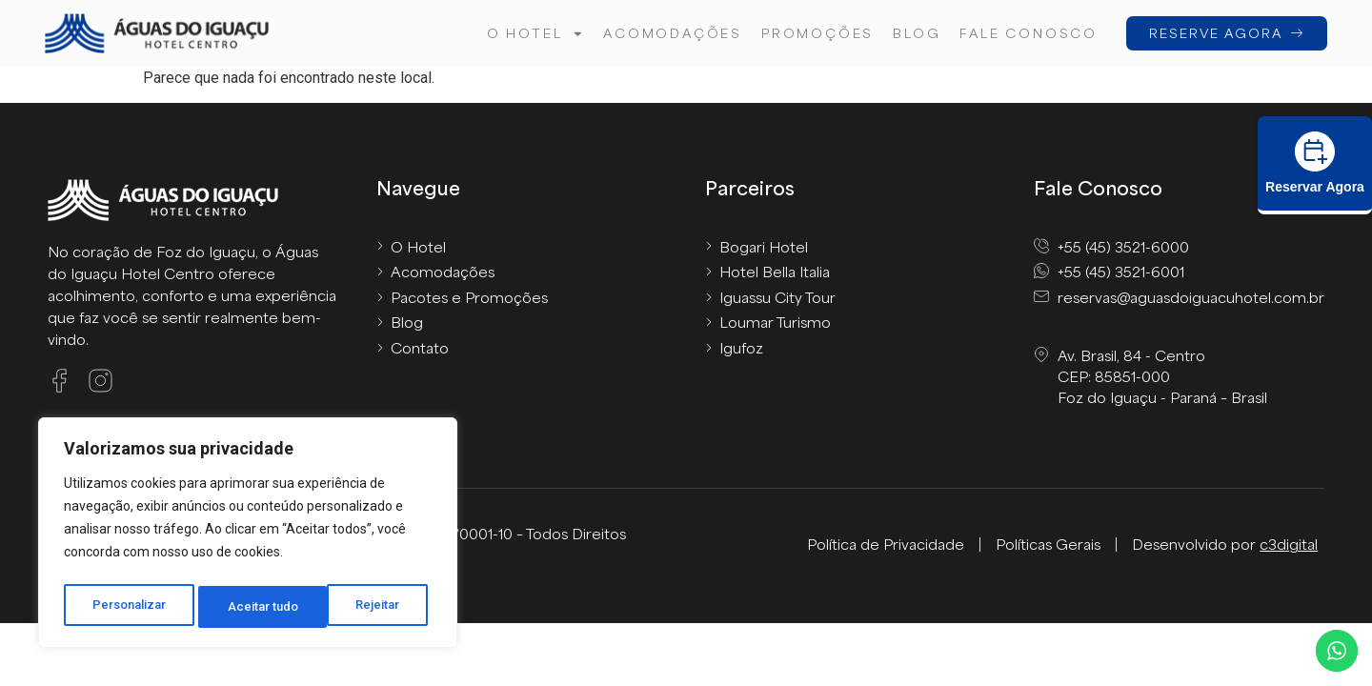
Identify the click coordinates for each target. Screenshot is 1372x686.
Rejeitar (251, 607)
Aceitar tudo (370, 607)
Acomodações (669, 33)
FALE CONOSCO (1026, 33)
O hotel (532, 34)
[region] (247, 536)
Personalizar (130, 607)
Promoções (814, 33)
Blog (914, 33)
